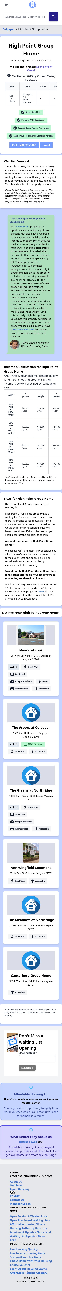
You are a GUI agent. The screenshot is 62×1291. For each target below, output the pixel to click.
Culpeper (9, 29)
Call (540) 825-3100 (24, 145)
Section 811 (22, 226)
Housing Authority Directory (28, 1228)
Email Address (28, 1052)
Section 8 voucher (23, 329)
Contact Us (17, 1200)
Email (46, 145)
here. (42, 591)
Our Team (16, 1185)
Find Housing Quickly (24, 1249)
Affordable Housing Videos (27, 1224)
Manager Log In (20, 1203)
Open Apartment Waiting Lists (30, 1220)
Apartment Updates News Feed (30, 1232)
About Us (16, 1181)
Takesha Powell (28, 1141)
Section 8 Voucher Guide (26, 1257)
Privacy (15, 1196)
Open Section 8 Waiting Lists (28, 1216)
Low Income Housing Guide (28, 1253)
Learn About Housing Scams (28, 1269)
